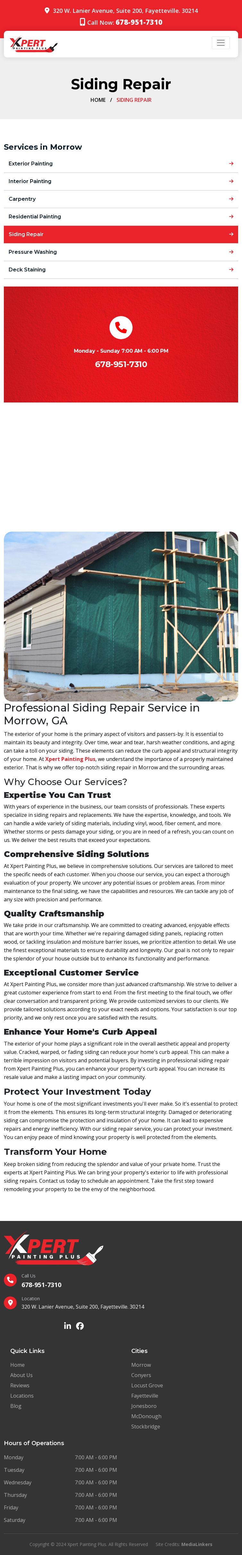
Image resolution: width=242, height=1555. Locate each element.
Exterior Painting (121, 164)
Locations (22, 1395)
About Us (21, 1375)
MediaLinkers (196, 1544)
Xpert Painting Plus (70, 759)
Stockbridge (145, 1426)
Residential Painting (121, 217)
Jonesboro (144, 1405)
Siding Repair (121, 234)
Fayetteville (144, 1395)
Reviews (20, 1385)
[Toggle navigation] (221, 42)
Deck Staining (121, 270)
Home (98, 99)
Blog (16, 1405)
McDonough (146, 1416)
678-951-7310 (121, 364)
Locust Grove (147, 1385)
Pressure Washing (121, 252)
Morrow (141, 1364)
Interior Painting (121, 181)
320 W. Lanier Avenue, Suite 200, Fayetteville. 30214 (125, 10)
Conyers (141, 1375)
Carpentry (121, 199)
